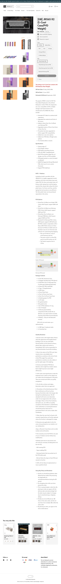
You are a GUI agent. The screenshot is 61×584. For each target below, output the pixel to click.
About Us (42, 581)
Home (5, 10)
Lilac (44, 48)
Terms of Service (20, 581)
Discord (46, 10)
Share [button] (39, 79)
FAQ (43, 10)
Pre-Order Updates (31, 10)
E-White (40, 45)
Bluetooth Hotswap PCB (44, 71)
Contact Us (38, 10)
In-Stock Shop (10, 10)
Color (38, 42)
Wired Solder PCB (42, 61)
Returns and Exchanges (35, 581)
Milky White (47, 45)
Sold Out (47, 75)
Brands (22, 10)
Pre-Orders (17, 10)
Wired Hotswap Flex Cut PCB (45, 64)
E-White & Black (42, 55)
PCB (38, 58)
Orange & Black (42, 52)
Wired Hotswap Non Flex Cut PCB (46, 68)
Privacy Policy (27, 581)
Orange (50, 48)
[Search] (32, 6)
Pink (40, 48)
